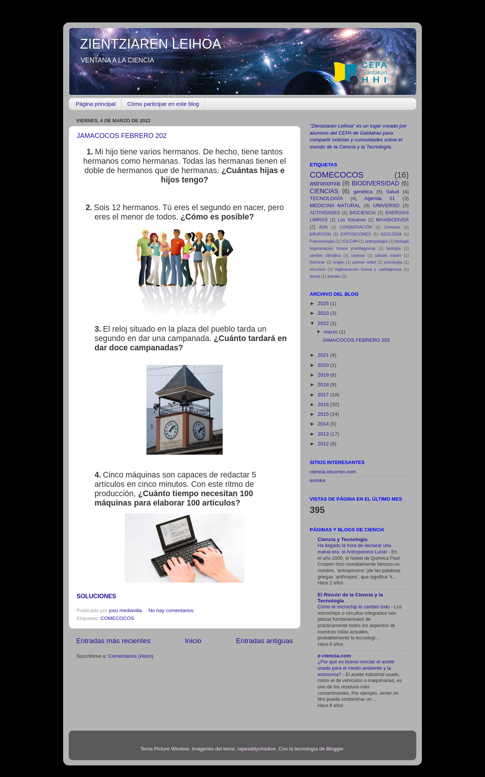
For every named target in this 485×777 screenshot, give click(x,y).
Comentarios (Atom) (131, 656)
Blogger (334, 749)
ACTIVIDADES (325, 212)
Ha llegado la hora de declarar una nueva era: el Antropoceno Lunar (354, 549)
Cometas (392, 227)
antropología (376, 241)
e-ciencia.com (334, 655)
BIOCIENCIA (363, 212)
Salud (392, 191)
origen (339, 262)
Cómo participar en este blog (163, 104)
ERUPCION (320, 234)
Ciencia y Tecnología (342, 539)
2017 (324, 394)
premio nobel (364, 262)
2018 (324, 384)
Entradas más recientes (113, 641)
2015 (324, 414)
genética (363, 191)
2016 (324, 404)
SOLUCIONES (96, 596)
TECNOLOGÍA (326, 198)
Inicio (193, 641)
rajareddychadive (256, 749)
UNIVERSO (386, 205)
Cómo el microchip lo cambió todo (354, 606)
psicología (393, 262)
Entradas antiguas (264, 641)
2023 (324, 313)
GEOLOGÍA (391, 234)
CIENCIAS (324, 191)
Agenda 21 (379, 198)
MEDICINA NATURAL (335, 205)
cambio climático (325, 255)
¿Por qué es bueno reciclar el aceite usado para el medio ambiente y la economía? (356, 668)
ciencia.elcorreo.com (333, 472)
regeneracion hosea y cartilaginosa (368, 269)
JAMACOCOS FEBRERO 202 (122, 135)
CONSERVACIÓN (356, 227)
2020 (324, 365)
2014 (324, 424)
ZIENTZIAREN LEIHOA (150, 44)
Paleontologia (322, 241)
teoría (315, 276)
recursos (317, 269)
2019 (324, 375)
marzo (331, 332)
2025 (324, 303)
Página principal (96, 104)
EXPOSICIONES (355, 234)
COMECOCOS (117, 618)
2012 (324, 443)
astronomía (325, 183)
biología (394, 248)
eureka (317, 480)
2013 (324, 434)
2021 (324, 355)
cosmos (358, 255)
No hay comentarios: (172, 610)
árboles (333, 276)
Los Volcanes (352, 219)
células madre (388, 255)
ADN (323, 227)
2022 (324, 323)
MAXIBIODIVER (392, 219)
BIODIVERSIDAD (375, 183)
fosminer (317, 262)
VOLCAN (350, 241)
